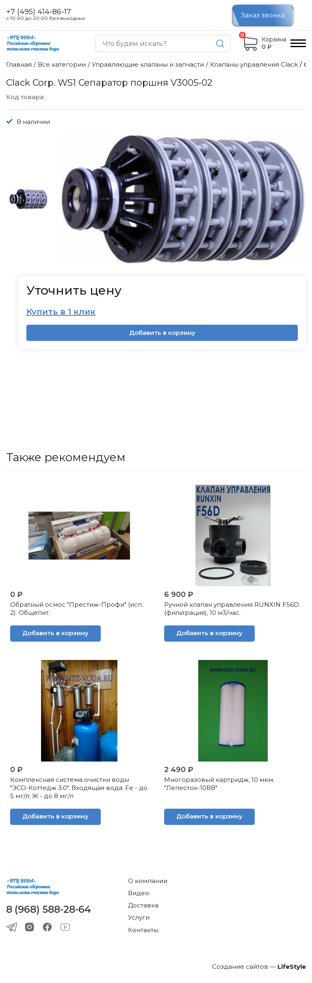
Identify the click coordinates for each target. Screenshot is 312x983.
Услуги (139, 917)
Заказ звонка (263, 15)
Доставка (143, 905)
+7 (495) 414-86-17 (38, 12)
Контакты (143, 930)
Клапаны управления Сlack (254, 64)
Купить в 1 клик (60, 312)
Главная (19, 64)
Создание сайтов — (259, 966)
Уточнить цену (73, 290)
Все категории (62, 64)
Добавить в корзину (162, 332)
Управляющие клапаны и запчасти (148, 64)
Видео (138, 893)
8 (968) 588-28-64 (48, 909)
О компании (147, 881)
